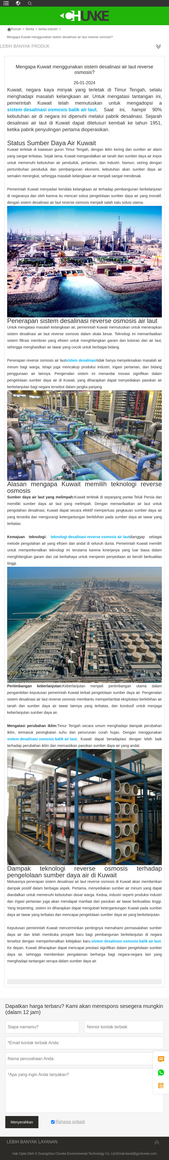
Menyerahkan (22, 1122)
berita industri (48, 29)
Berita (30, 29)
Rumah (14, 29)
